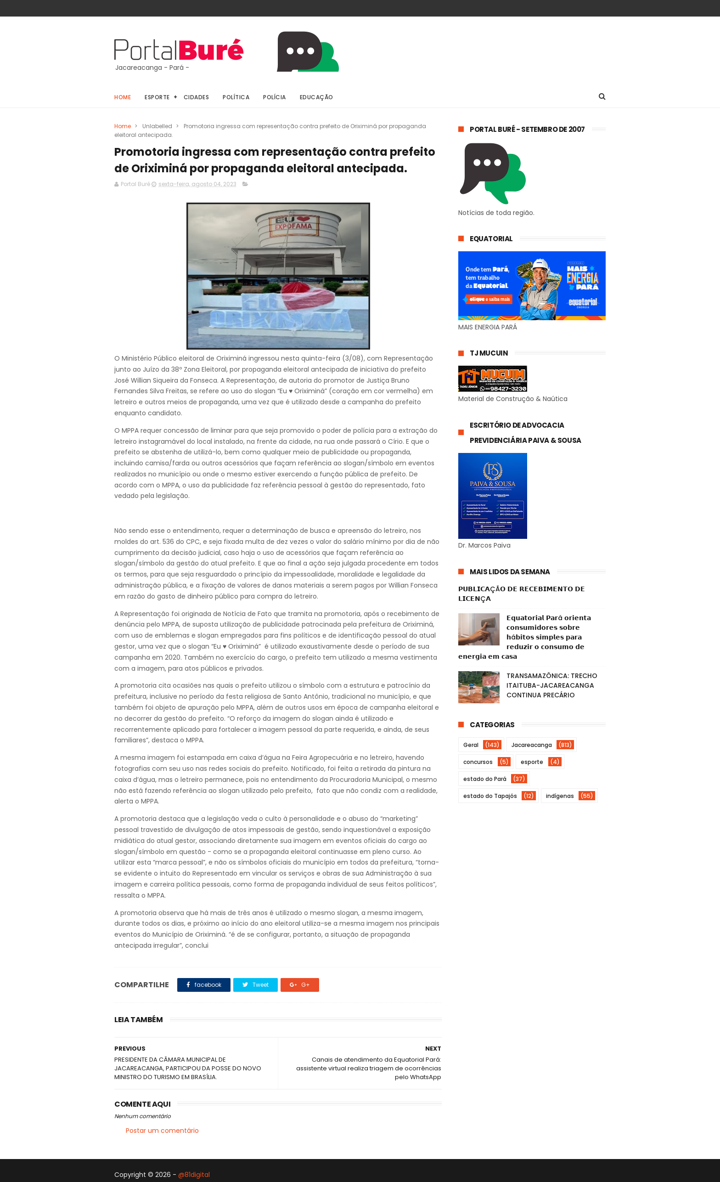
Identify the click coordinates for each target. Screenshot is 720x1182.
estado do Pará (484, 779)
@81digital (194, 1174)
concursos (478, 762)
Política (236, 97)
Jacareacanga (532, 745)
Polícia (274, 97)
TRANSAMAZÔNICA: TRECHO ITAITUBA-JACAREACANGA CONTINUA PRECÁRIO (551, 685)
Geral (470, 745)
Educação (316, 97)
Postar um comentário (162, 1130)
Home (122, 97)
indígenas (560, 796)
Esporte (157, 97)
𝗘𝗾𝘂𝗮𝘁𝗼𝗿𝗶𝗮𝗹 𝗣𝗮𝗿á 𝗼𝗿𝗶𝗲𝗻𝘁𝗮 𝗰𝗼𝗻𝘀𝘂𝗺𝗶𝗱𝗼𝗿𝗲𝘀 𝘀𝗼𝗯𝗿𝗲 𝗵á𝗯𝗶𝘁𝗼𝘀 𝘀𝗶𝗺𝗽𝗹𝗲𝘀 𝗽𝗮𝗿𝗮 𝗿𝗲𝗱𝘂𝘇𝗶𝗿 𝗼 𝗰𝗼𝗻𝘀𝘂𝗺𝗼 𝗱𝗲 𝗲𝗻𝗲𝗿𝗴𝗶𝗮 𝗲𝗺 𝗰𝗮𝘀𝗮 (524, 637)
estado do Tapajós (490, 796)
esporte (532, 762)
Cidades (196, 97)
